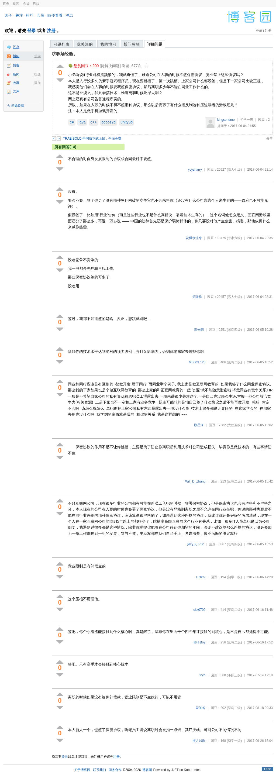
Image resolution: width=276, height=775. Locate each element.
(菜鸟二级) (234, 362)
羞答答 (200, 708)
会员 (26, 3)
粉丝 (29, 15)
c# (72, 122)
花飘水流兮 (194, 238)
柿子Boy (200, 642)
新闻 (16, 3)
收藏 (16, 83)
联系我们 (99, 770)
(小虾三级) (234, 675)
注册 (51, 30)
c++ (93, 122)
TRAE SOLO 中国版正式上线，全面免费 (92, 138)
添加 (37, 83)
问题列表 (61, 44)
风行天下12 (195, 544)
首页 (6, 3)
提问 (37, 56)
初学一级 (246, 120)
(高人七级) (234, 169)
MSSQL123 (197, 362)
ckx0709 (200, 610)
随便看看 (55, 15)
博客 (16, 65)
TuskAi (200, 577)
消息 (69, 15)
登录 (31, 30)
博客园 (147, 770)
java (82, 122)
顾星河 (199, 425)
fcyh (202, 675)
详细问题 (154, 44)
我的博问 (108, 44)
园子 (8, 15)
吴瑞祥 (197, 297)
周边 (36, 3)
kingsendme (226, 120)
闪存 (16, 47)
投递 (37, 74)
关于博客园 (82, 770)
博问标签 (132, 44)
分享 (269, 138)
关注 (19, 15)
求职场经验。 (65, 53)
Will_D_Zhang (195, 481)
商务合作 (115, 770)
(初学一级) (234, 577)
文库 (16, 91)
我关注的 (85, 44)
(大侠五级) (234, 425)
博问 (16, 56)
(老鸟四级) (234, 330)
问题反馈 (17, 106)
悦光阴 (199, 330)
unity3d (126, 122)
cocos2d (109, 122)
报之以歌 (198, 741)
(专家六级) (234, 238)
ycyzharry (195, 169)
